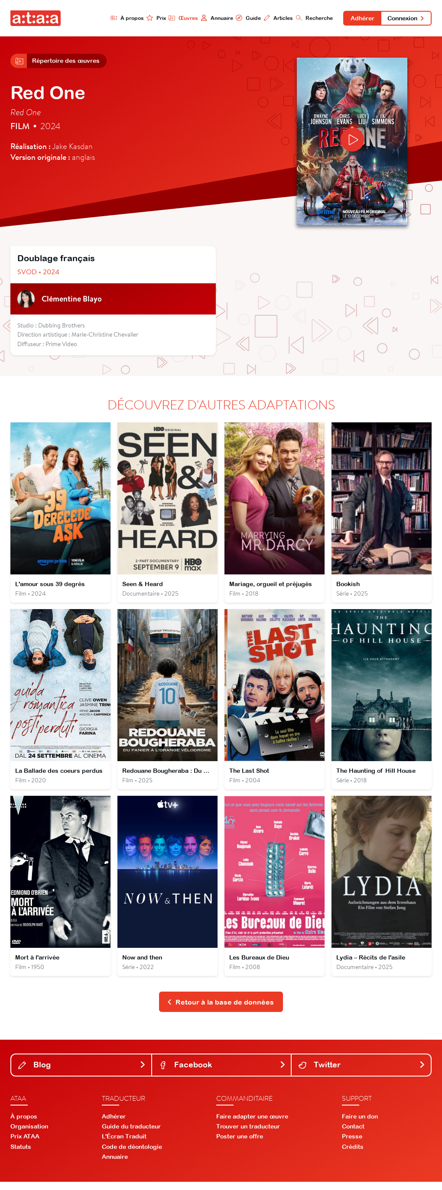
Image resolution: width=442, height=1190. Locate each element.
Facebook (222, 1072)
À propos (123, 18)
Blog (82, 1072)
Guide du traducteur (131, 1134)
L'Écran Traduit (124, 1144)
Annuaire (213, 18)
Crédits (353, 1154)
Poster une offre (239, 1144)
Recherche (311, 18)
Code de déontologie (132, 1154)
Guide (244, 18)
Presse (352, 1144)
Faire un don (360, 1124)
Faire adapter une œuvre (252, 1124)
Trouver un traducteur (248, 1134)
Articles (274, 18)
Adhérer (360, 18)
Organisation (29, 1134)
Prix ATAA (24, 1144)
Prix (152, 18)
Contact (353, 1134)
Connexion (405, 18)
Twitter (362, 1072)
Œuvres (179, 18)
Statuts (20, 1154)
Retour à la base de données (220, 1009)
